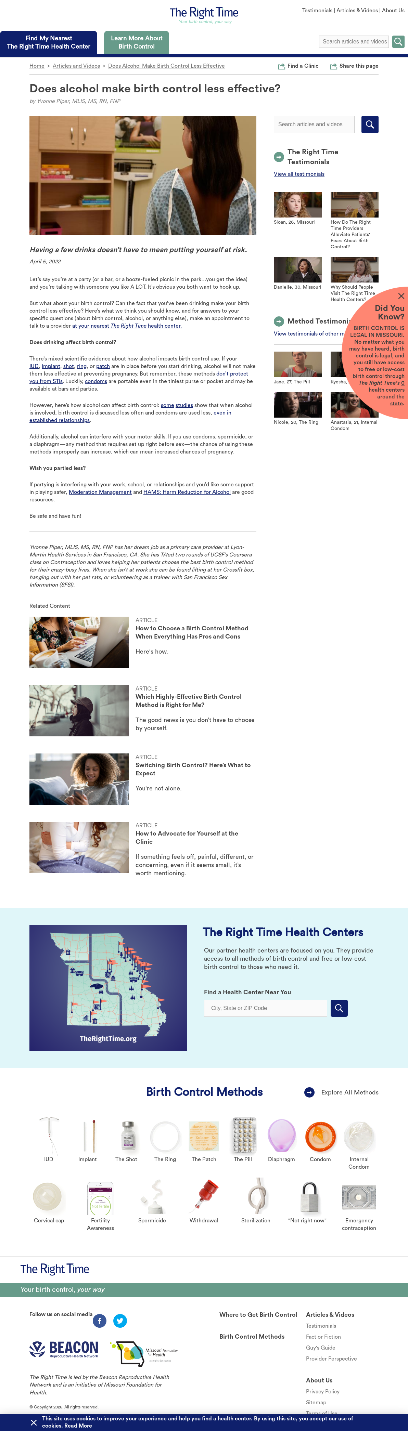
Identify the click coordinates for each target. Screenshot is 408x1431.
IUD (34, 366)
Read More (78, 1426)
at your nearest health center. (127, 326)
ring (82, 366)
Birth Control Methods (204, 1092)
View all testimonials (299, 174)
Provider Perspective (331, 1359)
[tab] (48, 42)
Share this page (359, 65)
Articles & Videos (357, 10)
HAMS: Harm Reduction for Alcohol (187, 492)
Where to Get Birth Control (258, 1315)
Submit (398, 42)
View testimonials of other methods (317, 334)
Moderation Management (100, 492)
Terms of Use (321, 1413)
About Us (393, 10)
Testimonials (317, 10)
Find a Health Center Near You (247, 992)
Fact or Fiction (323, 1337)
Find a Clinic (303, 65)
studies (184, 405)
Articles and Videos (76, 66)
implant (51, 366)
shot (68, 366)
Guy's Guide (320, 1348)
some (167, 405)
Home (36, 66)
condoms (96, 381)
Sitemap (316, 1402)
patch (103, 366)
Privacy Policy (323, 1391)
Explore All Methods (350, 1092)
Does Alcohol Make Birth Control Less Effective (166, 66)
